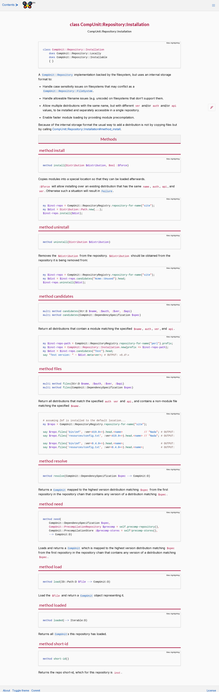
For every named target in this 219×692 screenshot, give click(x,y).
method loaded (52, 602)
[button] (213, 5)
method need (51, 501)
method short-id (53, 640)
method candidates (56, 295)
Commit (35, 687)
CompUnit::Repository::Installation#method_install (86, 128)
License (211, 687)
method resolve (53, 459)
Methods (108, 138)
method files (50, 367)
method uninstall (54, 226)
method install (52, 149)
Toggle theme (20, 687)
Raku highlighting (173, 43)
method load (50, 564)
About (6, 687)
